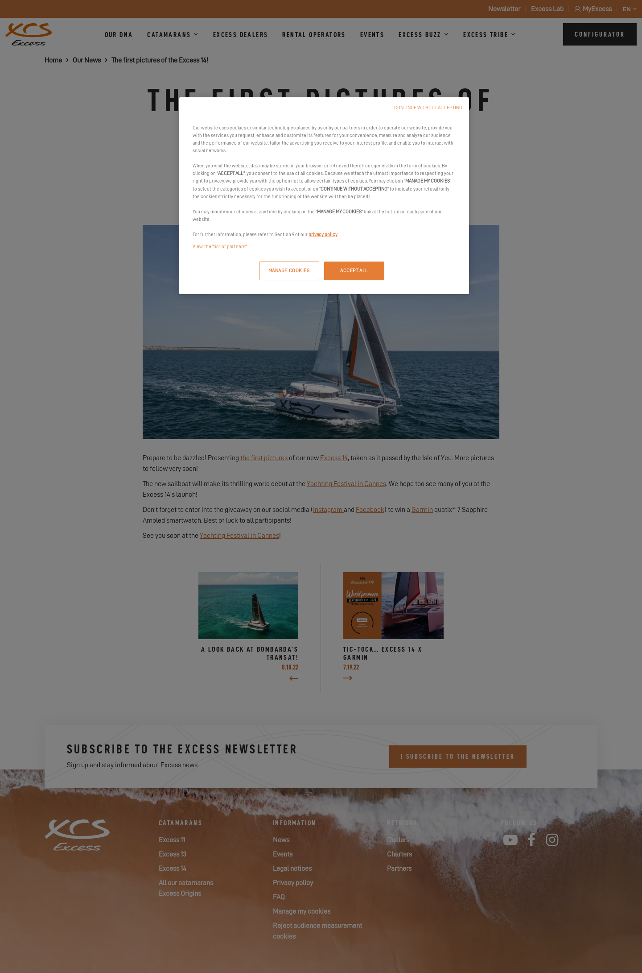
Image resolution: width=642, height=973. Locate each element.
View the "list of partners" (220, 246)
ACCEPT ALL (354, 270)
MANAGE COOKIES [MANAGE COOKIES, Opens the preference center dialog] (289, 270)
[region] (324, 195)
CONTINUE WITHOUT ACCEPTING (428, 107)
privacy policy (323, 234)
